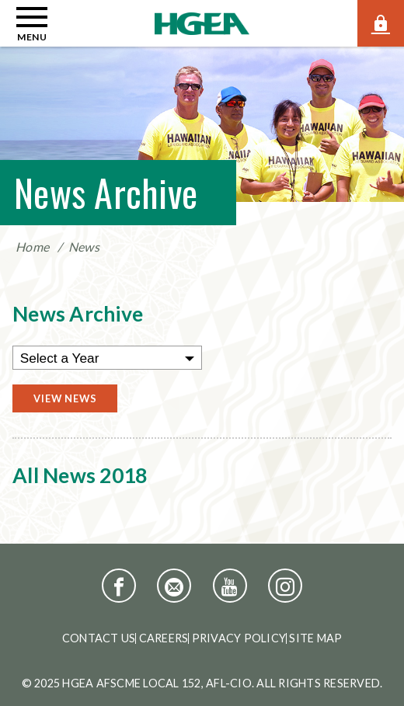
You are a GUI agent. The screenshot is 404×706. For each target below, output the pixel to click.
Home (32, 246)
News (83, 246)
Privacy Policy (239, 638)
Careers (164, 638)
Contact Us (99, 638)
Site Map (315, 638)
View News (65, 398)
